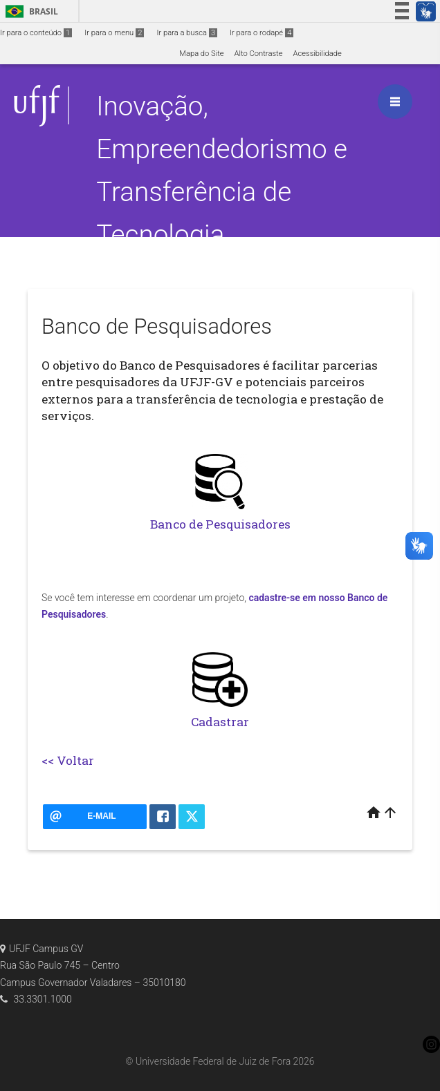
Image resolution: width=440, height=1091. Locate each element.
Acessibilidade (317, 53)
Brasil (29, 11)
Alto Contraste (259, 53)
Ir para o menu (114, 32)
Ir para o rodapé (261, 32)
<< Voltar (68, 760)
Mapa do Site (201, 53)
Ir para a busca (186, 32)
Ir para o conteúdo (36, 32)
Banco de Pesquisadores (220, 524)
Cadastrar (220, 722)
